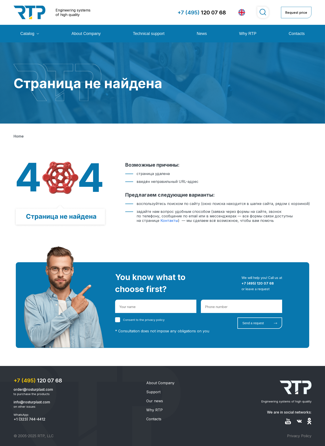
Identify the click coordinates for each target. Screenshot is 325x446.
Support (153, 392)
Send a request (253, 323)
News (202, 33)
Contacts (297, 33)
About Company (86, 33)
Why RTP (247, 33)
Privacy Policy (299, 436)
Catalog (27, 33)
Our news (154, 401)
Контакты (169, 220)
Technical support (149, 33)
